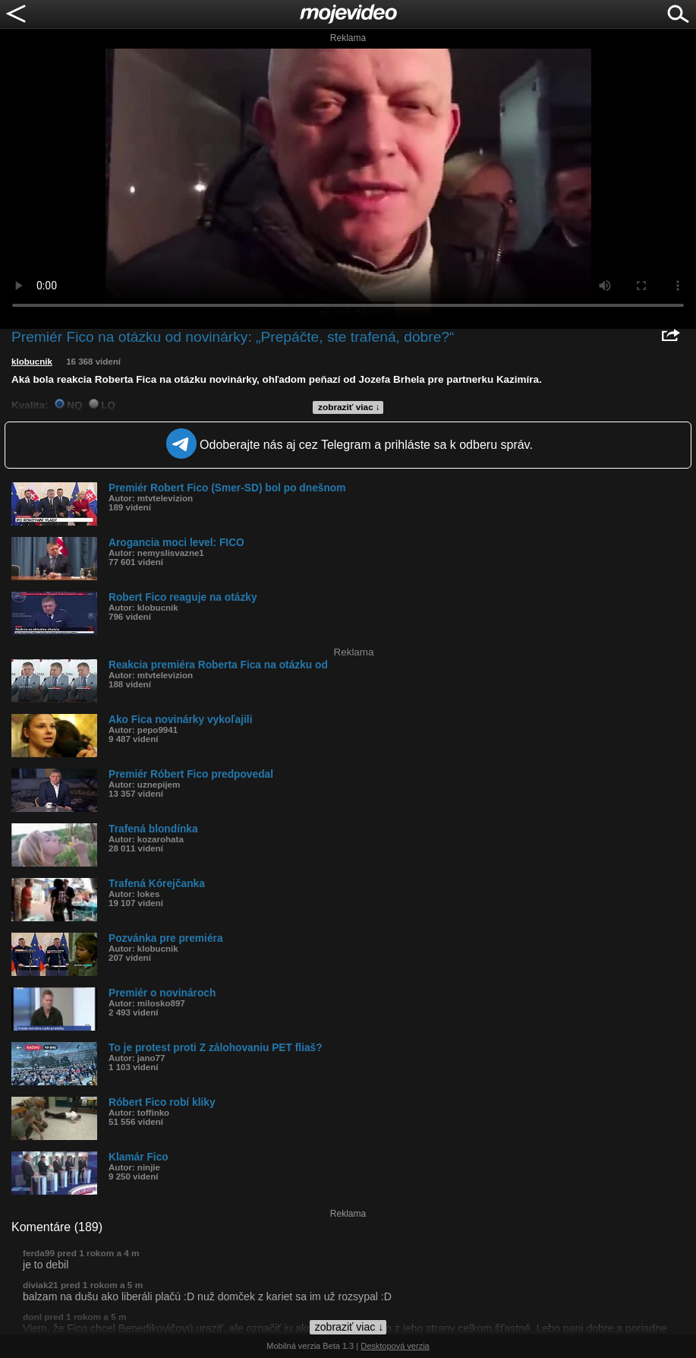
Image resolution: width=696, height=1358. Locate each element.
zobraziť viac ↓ (349, 407)
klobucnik (31, 361)
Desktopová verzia (395, 1345)
